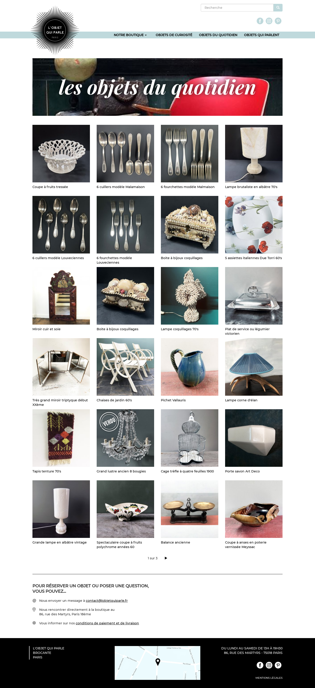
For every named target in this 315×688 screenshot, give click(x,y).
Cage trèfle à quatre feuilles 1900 (187, 471)
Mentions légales (269, 677)
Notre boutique (130, 35)
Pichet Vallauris (173, 400)
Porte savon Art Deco (242, 471)
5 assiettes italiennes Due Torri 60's (253, 258)
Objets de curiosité (174, 35)
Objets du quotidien (218, 35)
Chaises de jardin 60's (114, 400)
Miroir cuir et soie (46, 329)
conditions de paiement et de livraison (107, 623)
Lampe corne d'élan (241, 400)
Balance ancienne (175, 542)
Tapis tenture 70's (46, 471)
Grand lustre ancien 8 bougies (121, 471)
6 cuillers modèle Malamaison (121, 187)
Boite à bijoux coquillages (182, 258)
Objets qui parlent (261, 35)
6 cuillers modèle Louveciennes (58, 258)
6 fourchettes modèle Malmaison (188, 187)
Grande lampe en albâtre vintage (59, 542)
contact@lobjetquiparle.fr (107, 601)
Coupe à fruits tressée (50, 187)
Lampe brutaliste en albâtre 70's (251, 187)
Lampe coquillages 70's (180, 329)
